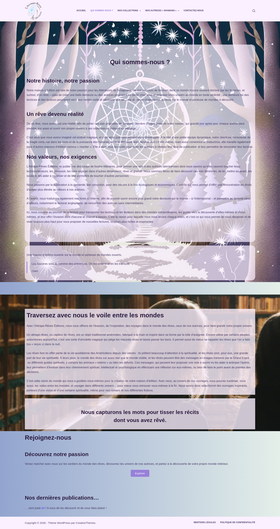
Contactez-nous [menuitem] (194, 10)
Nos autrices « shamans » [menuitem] (162, 10)
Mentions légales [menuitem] (205, 522)
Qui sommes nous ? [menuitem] (101, 10)
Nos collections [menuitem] (130, 10)
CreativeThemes (85, 522)
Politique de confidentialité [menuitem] (237, 522)
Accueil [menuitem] (81, 10)
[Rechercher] (253, 10)
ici (43, 508)
